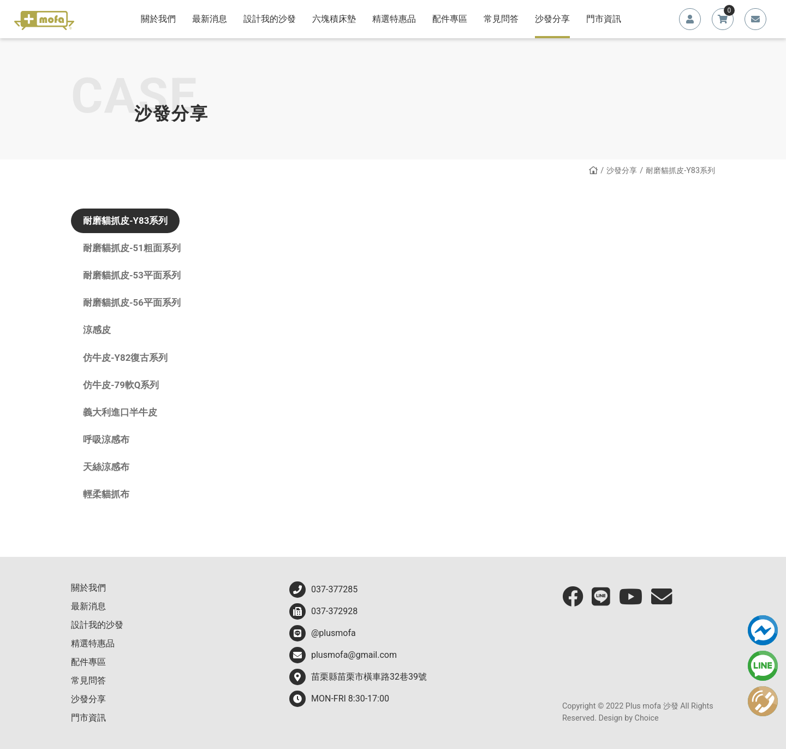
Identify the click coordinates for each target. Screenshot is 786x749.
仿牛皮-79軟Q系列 (121, 384)
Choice (647, 718)
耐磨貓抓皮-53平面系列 (132, 275)
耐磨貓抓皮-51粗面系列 (132, 247)
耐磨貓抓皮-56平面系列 (132, 302)
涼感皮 (97, 329)
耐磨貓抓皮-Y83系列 (125, 220)
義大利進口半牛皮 (120, 412)
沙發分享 (621, 170)
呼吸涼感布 (106, 439)
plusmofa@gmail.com (343, 655)
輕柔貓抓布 (106, 494)
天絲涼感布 (106, 466)
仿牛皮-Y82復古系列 (125, 357)
